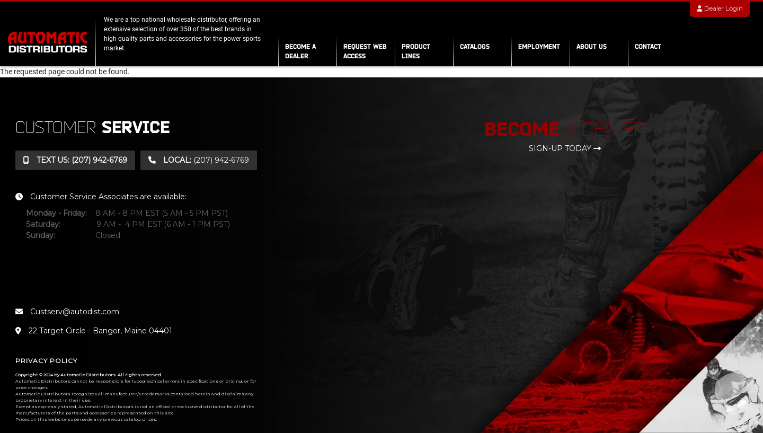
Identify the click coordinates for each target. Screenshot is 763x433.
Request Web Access (365, 51)
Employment (539, 46)
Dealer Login (720, 8)
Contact (648, 46)
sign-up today (565, 148)
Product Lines (416, 51)
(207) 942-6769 (75, 160)
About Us (591, 46)
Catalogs (475, 46)
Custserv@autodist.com (67, 311)
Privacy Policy (46, 361)
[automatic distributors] (47, 41)
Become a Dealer (300, 51)
